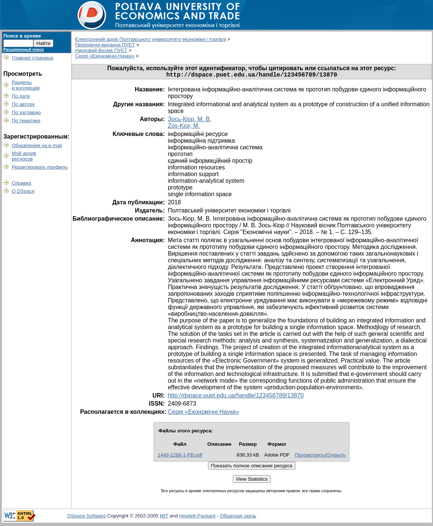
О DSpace (23, 191)
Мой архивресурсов (24, 156)
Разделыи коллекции (26, 85)
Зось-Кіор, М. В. (189, 120)
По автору (23, 104)
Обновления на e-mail (37, 145)
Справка (21, 183)
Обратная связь (238, 517)
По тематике (26, 120)
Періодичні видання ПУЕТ (105, 45)
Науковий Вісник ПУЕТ (101, 50)
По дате (21, 96)
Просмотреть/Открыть (320, 456)
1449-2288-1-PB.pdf (180, 456)
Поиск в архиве (22, 36)
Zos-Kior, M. (184, 127)
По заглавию (26, 112)
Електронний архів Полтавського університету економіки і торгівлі (150, 39)
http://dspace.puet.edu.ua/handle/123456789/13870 (236, 397)
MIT (164, 517)
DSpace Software (86, 517)
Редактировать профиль (40, 167)
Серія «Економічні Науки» (105, 56)
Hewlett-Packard (197, 517)
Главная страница (32, 58)
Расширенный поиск (23, 49)
